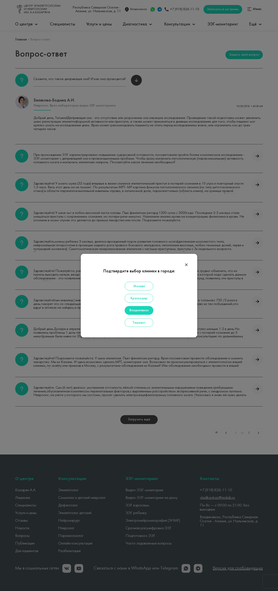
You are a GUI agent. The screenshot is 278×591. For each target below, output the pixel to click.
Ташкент (139, 323)
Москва (139, 286)
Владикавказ (139, 310)
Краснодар (139, 298)
